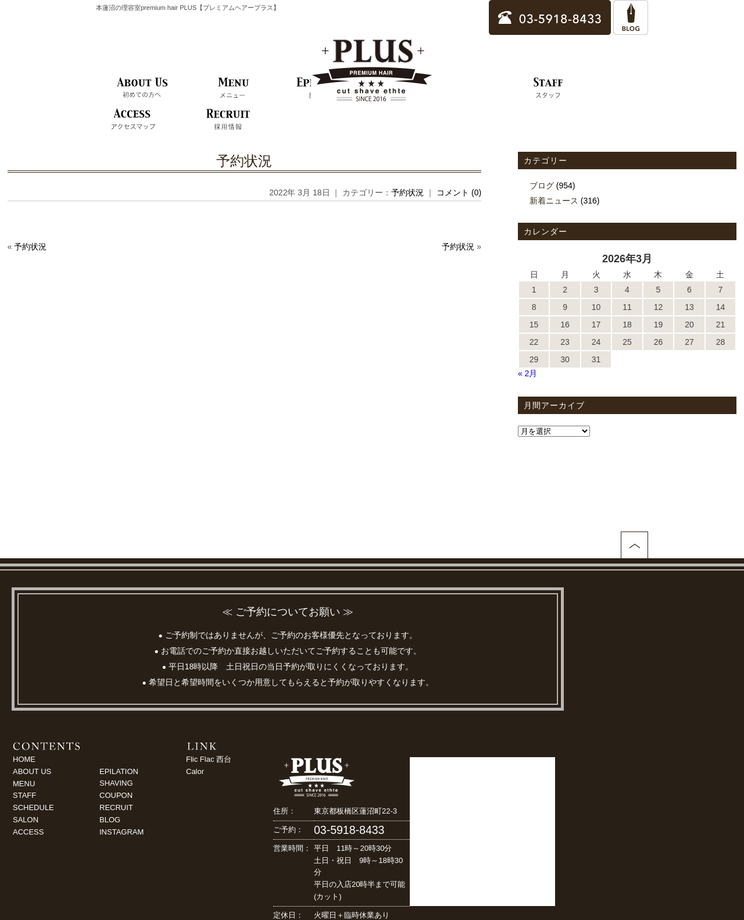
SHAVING (116, 783)
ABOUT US (32, 771)
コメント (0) (459, 192)
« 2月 (527, 373)
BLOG (109, 819)
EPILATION (118, 771)
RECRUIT (116, 807)
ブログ (542, 185)
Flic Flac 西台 (208, 759)
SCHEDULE (33, 807)
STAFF (24, 795)
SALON (25, 819)
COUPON (116, 795)
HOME (24, 759)
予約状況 (244, 161)
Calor (195, 771)
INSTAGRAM (121, 832)
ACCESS (28, 832)
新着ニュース (554, 200)
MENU (24, 783)
